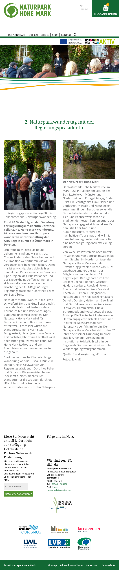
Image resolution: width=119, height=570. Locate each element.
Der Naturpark (16, 34)
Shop (55, 34)
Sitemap (52, 565)
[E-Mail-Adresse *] (16, 486)
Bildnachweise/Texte (71, 565)
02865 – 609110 (59, 484)
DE (81, 6)
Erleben (33, 34)
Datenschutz (108, 565)
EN (82, 9)
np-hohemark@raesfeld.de (59, 489)
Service (45, 34)
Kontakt (66, 34)
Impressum (92, 565)
